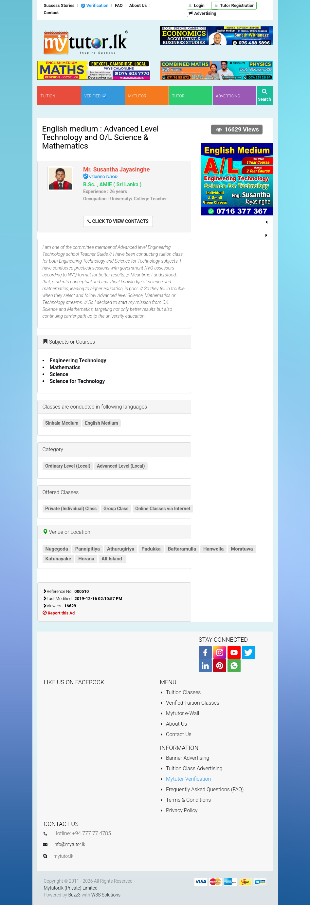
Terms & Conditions (185, 800)
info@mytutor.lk (69, 844)
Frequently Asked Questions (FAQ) (202, 789)
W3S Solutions (105, 894)
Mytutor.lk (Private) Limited (71, 888)
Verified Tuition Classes (189, 703)
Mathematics (65, 367)
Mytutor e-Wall (179, 713)
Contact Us (175, 734)
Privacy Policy (179, 810)
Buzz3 (74, 894)
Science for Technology (77, 381)
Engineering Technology (78, 360)
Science (59, 374)
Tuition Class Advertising (191, 768)
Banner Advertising (185, 758)
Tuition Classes (180, 692)
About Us (173, 724)
